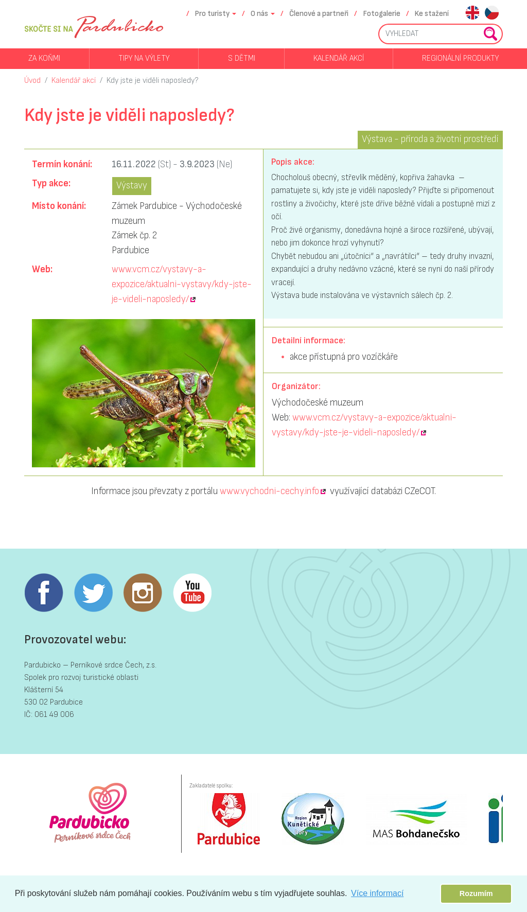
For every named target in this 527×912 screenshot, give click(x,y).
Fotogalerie (381, 14)
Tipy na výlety (143, 58)
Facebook (43, 592)
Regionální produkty (460, 58)
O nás (259, 14)
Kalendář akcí (338, 58)
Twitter (93, 592)
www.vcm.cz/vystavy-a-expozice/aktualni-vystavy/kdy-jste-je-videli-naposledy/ (182, 284)
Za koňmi (44, 58)
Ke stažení (432, 14)
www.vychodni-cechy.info (269, 491)
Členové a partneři (318, 14)
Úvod (32, 80)
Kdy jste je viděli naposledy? (153, 80)
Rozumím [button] (476, 893)
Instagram (142, 592)
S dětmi (241, 58)
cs (492, 13)
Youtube (192, 592)
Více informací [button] (377, 893)
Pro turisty (212, 14)
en (472, 13)
